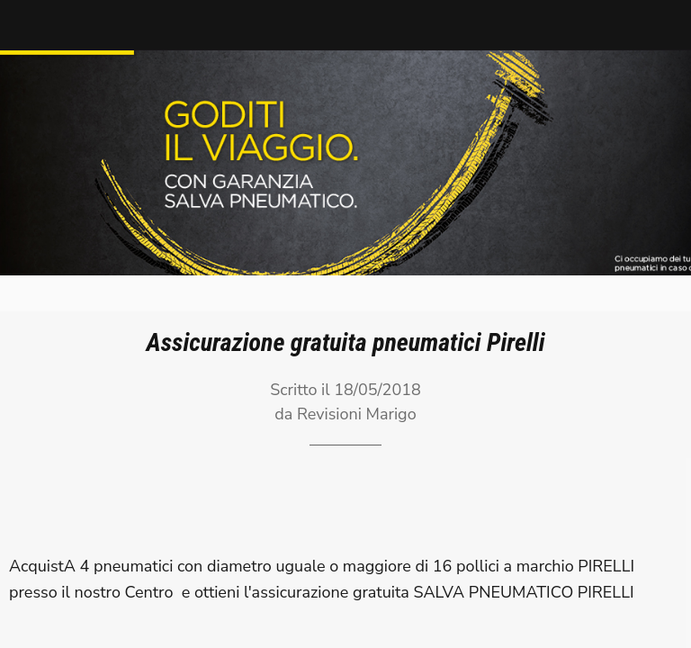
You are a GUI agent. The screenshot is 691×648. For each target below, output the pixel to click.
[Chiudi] (25, 25)
